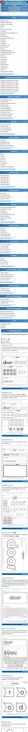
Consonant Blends (6, 128)
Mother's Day (4, 264)
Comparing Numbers (6, 29)
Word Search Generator (7, 311)
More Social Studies (6, 238)
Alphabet (3, 140)
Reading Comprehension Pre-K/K (9, 80)
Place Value (4, 59)
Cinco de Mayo (5, 262)
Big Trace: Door (6, 722)
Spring (2, 258)
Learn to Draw (4, 248)
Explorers (3, 230)
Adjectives (3, 158)
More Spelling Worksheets (8, 187)
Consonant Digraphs (6, 130)
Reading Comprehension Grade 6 (9, 91)
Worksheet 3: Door (7, 440)
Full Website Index (5, 324)
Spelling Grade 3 (5, 179)
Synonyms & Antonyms (7, 110)
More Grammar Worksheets (8, 169)
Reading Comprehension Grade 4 (9, 87)
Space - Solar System (6, 218)
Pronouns (3, 161)
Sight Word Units (5, 144)
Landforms (4, 232)
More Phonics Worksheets (8, 134)
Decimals (3, 35)
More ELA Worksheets (6, 118)
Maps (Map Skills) (5, 235)
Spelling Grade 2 (5, 177)
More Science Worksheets (8, 222)
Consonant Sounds (6, 124)
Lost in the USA (5, 280)
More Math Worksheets (7, 74)
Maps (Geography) (6, 234)
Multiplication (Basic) (6, 50)
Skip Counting (4, 64)
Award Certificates (5, 290)
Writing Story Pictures (7, 114)
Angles (2, 26)
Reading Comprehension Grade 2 (9, 84)
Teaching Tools (5, 288)
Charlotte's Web (5, 195)
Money (2, 49)
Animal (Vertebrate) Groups (8, 207)
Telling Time (4, 68)
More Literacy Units (6, 201)
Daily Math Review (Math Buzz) (9, 33)
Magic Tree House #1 (6, 197)
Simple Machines (5, 216)
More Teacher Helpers (7, 293)
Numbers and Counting (7, 301)
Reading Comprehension (7, 93)
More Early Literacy (6, 148)
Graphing (3, 43)
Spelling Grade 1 (5, 175)
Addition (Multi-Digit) (6, 22)
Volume (3, 70)
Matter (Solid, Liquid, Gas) (7, 214)
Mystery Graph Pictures (7, 276)
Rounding (3, 63)
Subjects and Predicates (7, 167)
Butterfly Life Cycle (6, 209)
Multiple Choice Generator (8, 313)
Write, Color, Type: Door (9, 628)
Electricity (3, 211)
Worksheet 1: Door (7, 345)
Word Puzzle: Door (7, 675)
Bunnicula (3, 193)
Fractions (3, 40)
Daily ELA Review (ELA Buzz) (8, 103)
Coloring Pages (5, 246)
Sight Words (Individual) (7, 145)
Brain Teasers (4, 272)
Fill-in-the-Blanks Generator (8, 315)
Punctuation (4, 163)
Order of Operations (6, 54)
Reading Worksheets (6, 100)
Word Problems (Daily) (7, 71)
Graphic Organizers (6, 108)
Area (2, 28)
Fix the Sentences (5, 107)
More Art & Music (5, 252)
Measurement (4, 47)
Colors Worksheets (6, 244)
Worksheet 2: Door (7, 392)
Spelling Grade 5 (5, 182)
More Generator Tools (7, 318)
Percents (3, 56)
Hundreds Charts (5, 45)
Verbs (2, 156)
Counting (3, 31)
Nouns (2, 154)
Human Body (4, 212)
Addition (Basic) (5, 21)
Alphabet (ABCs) (5, 299)
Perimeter (3, 57)
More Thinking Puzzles (7, 282)
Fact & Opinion (5, 105)
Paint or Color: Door (7, 532)
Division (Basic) (5, 36)
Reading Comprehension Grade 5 (9, 89)
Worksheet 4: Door (7, 485)
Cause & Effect (4, 101)
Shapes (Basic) (4, 303)
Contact (3, 327)
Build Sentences (5, 142)
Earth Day (3, 260)
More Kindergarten (6, 305)
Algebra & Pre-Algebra (7, 24)
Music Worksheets (6, 250)
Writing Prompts (5, 112)
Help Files (3, 326)
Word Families (4, 131)
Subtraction (4, 66)
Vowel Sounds (4, 126)
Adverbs (3, 160)
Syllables (3, 165)
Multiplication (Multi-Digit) (8, 52)
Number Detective (6, 278)
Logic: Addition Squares (7, 274)
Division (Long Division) (7, 38)
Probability (4, 61)
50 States (3, 228)
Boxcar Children (5, 198)
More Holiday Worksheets (8, 266)
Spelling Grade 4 (5, 181)
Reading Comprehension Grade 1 (9, 82)
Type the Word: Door (8, 578)
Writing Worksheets (6, 115)
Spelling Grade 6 (5, 184)
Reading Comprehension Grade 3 (9, 85)
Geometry (3, 42)
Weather (3, 219)
